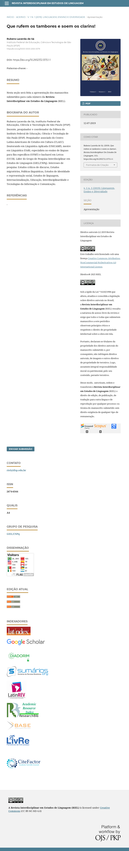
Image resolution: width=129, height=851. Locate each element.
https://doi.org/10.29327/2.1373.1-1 (32, 59)
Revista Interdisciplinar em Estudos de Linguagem (47, 3)
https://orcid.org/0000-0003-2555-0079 (23, 49)
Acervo (21, 17)
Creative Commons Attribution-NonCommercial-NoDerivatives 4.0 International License (100, 262)
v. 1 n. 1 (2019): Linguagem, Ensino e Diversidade (56, 17)
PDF (87, 103)
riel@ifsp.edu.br (16, 470)
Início (10, 17)
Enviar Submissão (20, 449)
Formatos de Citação (97, 165)
